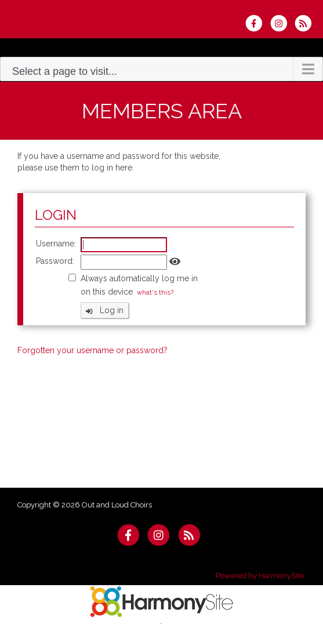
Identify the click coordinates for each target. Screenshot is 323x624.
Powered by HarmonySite (260, 575)
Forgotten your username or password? (92, 350)
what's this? (155, 292)
